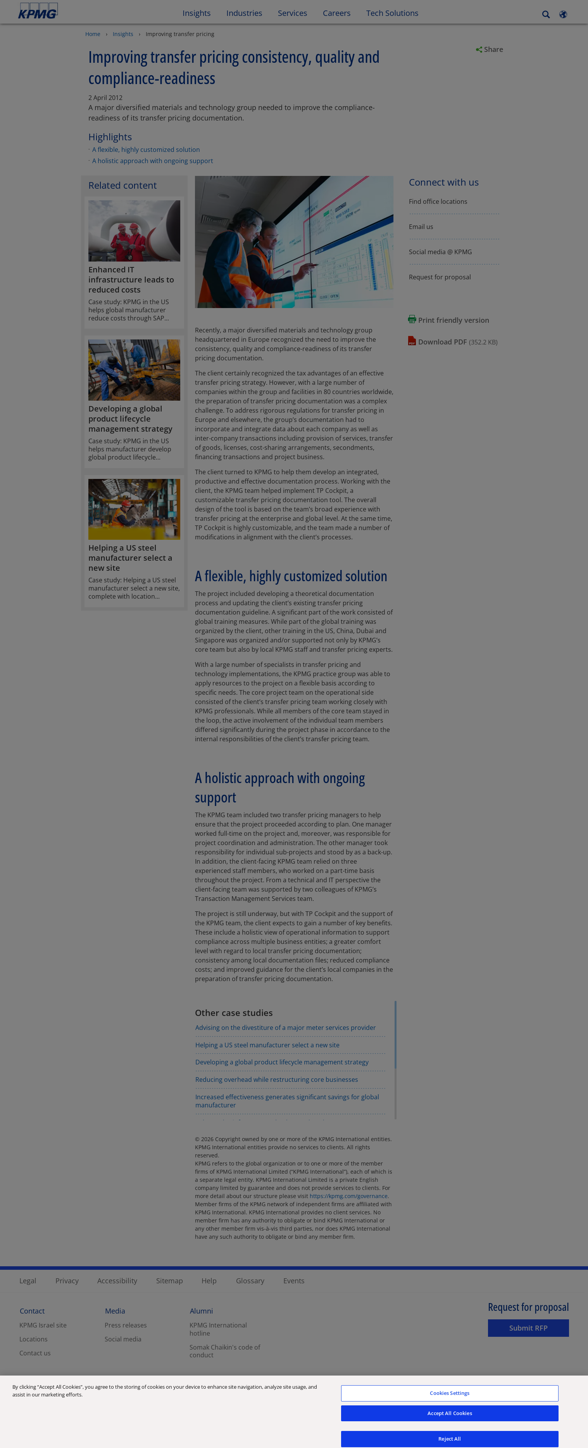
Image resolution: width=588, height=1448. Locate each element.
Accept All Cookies (450, 1417)
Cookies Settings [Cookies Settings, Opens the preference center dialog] (449, 1397)
